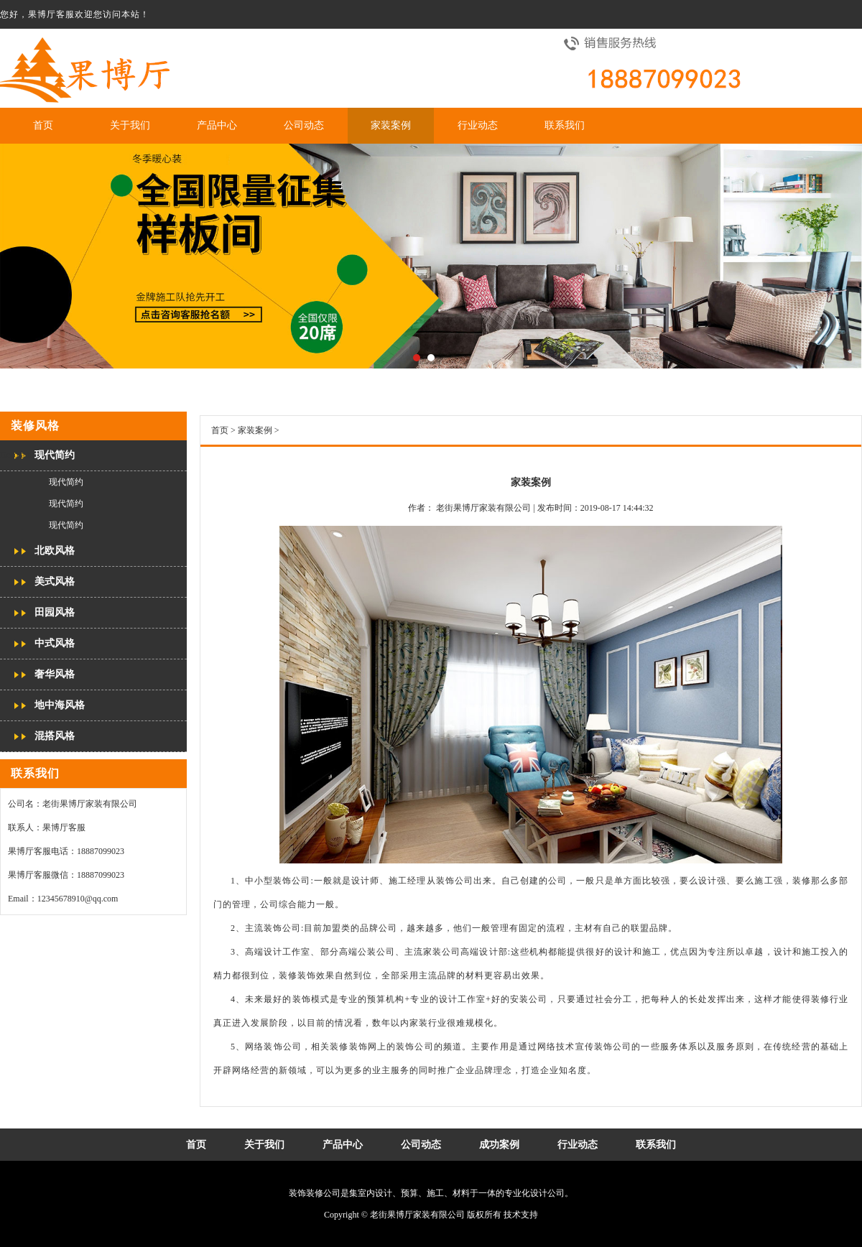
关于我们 (130, 125)
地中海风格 (59, 705)
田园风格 (54, 612)
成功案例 (499, 1144)
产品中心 (217, 125)
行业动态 (478, 125)
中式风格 (54, 643)
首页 (43, 125)
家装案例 (391, 125)
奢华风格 (54, 674)
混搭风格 (54, 736)
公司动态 (304, 125)
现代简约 (54, 455)
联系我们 (564, 125)
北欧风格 (54, 550)
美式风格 (54, 581)
